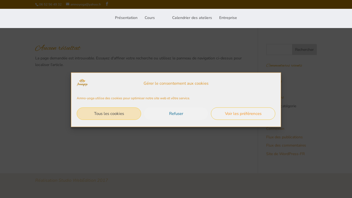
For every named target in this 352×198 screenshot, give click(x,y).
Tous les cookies (109, 115)
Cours (150, 17)
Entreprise (228, 17)
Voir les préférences (243, 115)
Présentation (126, 17)
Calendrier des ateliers (192, 17)
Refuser (176, 115)
